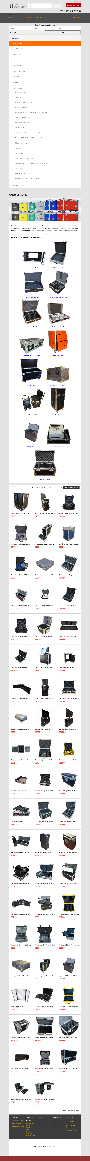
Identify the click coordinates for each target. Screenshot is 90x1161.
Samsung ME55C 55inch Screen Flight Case (73, 1070)
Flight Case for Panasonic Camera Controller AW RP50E (53, 885)
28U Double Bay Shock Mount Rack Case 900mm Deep (29, 515)
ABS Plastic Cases (18, 48)
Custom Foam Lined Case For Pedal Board (25, 793)
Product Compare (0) (71, 487)
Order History (57, 1123)
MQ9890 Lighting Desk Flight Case (46, 1008)
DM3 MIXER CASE (17, 823)
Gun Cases (16, 77)
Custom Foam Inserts (19, 71)
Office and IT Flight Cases (23, 173)
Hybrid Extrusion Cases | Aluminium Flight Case (29, 133)
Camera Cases (19, 153)
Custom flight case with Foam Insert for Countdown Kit (53, 762)
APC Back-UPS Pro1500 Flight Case (47, 546)
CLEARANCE (17, 54)
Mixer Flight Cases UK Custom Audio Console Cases (31, 112)
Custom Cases (15, 38)
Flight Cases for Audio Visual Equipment (27, 178)
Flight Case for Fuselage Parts (45, 854)
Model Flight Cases (21, 92)
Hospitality (18, 148)
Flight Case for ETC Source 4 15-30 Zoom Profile (27, 854)
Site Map (28, 1127)
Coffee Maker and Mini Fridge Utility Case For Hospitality (54, 700)
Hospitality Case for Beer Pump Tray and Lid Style (51, 978)
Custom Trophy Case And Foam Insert (47, 793)
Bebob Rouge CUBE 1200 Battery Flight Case (74, 546)
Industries (16, 82)
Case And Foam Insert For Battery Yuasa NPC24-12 (52, 638)
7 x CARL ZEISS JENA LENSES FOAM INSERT (26, 546)
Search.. (57, 6)
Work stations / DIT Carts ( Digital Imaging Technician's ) (32, 163)
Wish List (55, 1125)
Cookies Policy (30, 1135)
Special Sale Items (18, 60)
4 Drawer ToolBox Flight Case (45, 515)
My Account (56, 1121)
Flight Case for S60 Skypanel (68, 885)
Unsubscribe (43, 1125)
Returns (28, 1125)
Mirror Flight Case (17, 1008)
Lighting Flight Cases (21, 143)
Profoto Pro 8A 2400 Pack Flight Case (47, 1039)
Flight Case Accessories (20, 185)
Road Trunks (18, 168)
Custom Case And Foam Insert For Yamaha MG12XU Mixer (30, 731)
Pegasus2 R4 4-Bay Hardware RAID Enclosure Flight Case (30, 1039)
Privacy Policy (30, 1133)
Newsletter (56, 1127)
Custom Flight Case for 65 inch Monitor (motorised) (52, 731)
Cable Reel (18, 97)
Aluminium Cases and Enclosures (25, 158)
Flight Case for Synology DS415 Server (24, 916)
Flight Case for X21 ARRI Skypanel (46, 916)
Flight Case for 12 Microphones (69, 823)
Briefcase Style (19, 128)
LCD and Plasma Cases (22, 122)
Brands (41, 1121)
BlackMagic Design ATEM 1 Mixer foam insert (26, 577)
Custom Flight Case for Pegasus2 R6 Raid (25, 762)
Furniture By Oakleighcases (23, 102)
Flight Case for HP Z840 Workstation (71, 854)
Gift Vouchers (43, 1123)
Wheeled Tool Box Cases (22, 117)
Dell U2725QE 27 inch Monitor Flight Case (73, 793)
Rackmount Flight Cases (20, 65)
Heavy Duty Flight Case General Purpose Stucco (27, 978)
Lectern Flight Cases (21, 107)
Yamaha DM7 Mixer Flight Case (45, 1101)
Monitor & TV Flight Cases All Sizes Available (29, 138)
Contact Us (29, 1123)
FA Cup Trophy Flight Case (44, 823)
